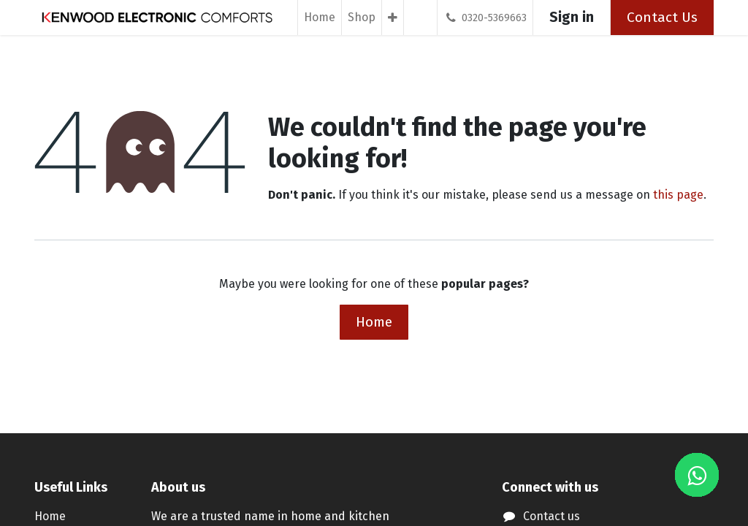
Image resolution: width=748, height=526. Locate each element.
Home (374, 321)
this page (678, 195)
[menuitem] (319, 17)
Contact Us (662, 17)
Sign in (571, 17)
